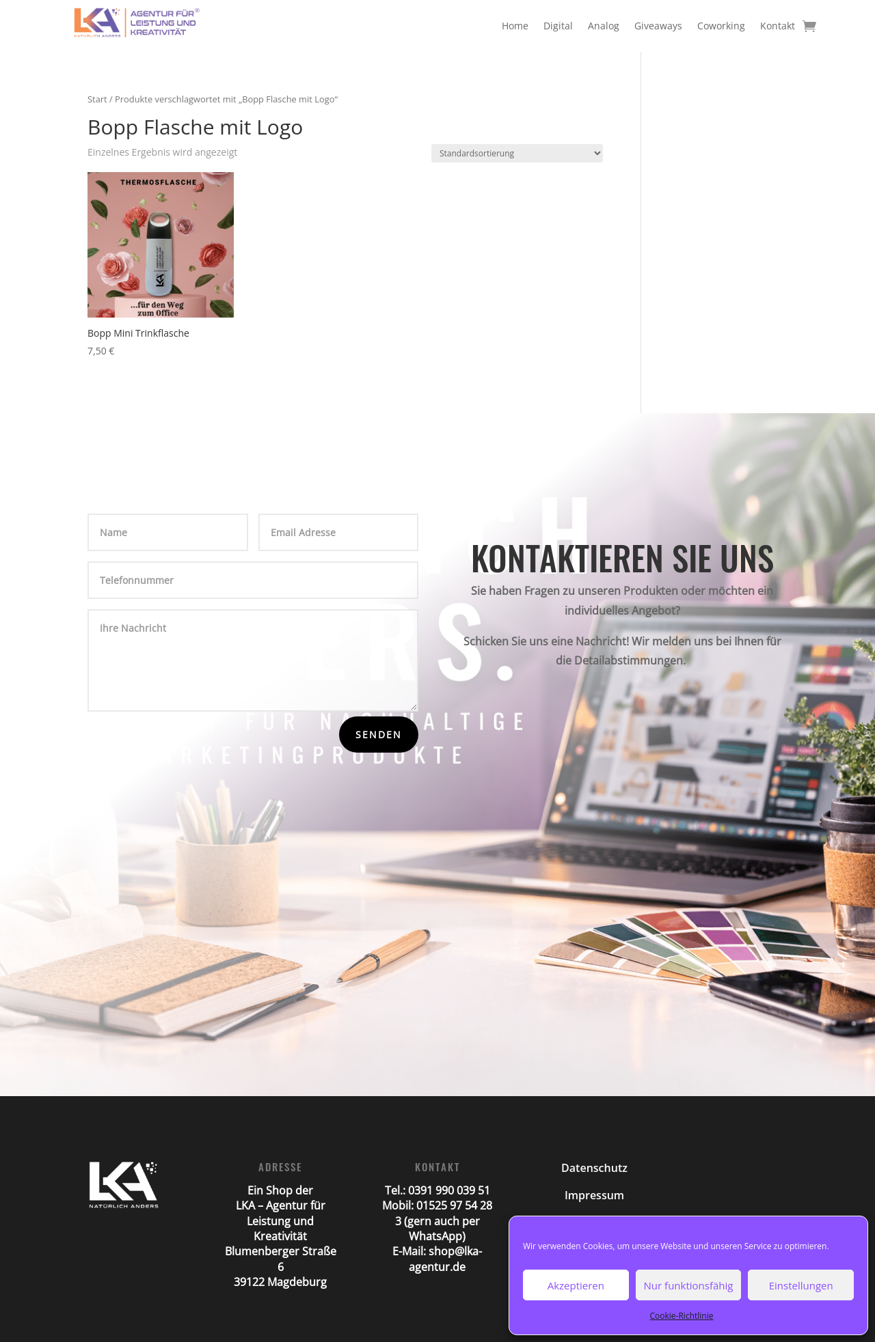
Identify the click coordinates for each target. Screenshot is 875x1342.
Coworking (721, 25)
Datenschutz (594, 1167)
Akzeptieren (576, 1285)
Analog (603, 25)
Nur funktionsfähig (688, 1285)
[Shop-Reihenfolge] (517, 153)
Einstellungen (801, 1285)
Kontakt (777, 25)
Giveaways (658, 25)
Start (97, 99)
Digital (558, 25)
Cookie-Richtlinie (682, 1316)
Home (515, 25)
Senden (378, 734)
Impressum (594, 1195)
